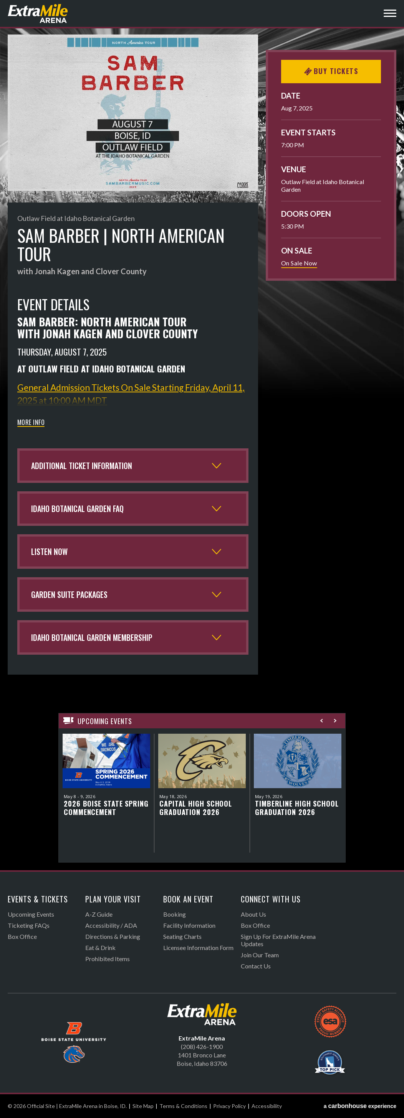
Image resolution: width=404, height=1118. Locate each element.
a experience (360, 1106)
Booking (174, 914)
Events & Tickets (38, 899)
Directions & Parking (112, 936)
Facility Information (189, 925)
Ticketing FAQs (29, 925)
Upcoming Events (31, 914)
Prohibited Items (107, 958)
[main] (202, 452)
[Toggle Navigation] (390, 14)
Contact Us (256, 966)
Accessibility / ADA (111, 925)
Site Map (143, 1106)
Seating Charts (182, 936)
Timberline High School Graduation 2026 (297, 807)
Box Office (22, 936)
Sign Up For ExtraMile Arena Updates (278, 940)
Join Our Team (260, 954)
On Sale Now (299, 263)
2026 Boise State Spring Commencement (106, 807)
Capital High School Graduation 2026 (195, 807)
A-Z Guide (99, 914)
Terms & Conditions (183, 1106)
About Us (253, 914)
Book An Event (188, 899)
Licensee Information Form (198, 947)
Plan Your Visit (113, 899)
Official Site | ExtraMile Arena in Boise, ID (38, 13)
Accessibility (267, 1106)
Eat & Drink (100, 947)
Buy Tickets (331, 71)
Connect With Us (271, 899)
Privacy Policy (229, 1106)
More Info (31, 423)
